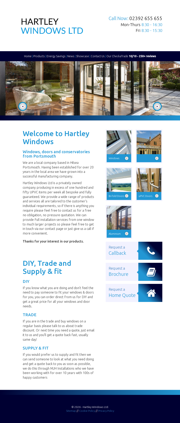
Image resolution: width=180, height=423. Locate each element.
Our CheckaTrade (131, 56)
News (70, 56)
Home (28, 56)
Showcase (82, 56)
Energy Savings (56, 56)
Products (39, 56)
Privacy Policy (106, 410)
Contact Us (98, 56)
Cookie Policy (87, 410)
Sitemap (71, 410)
